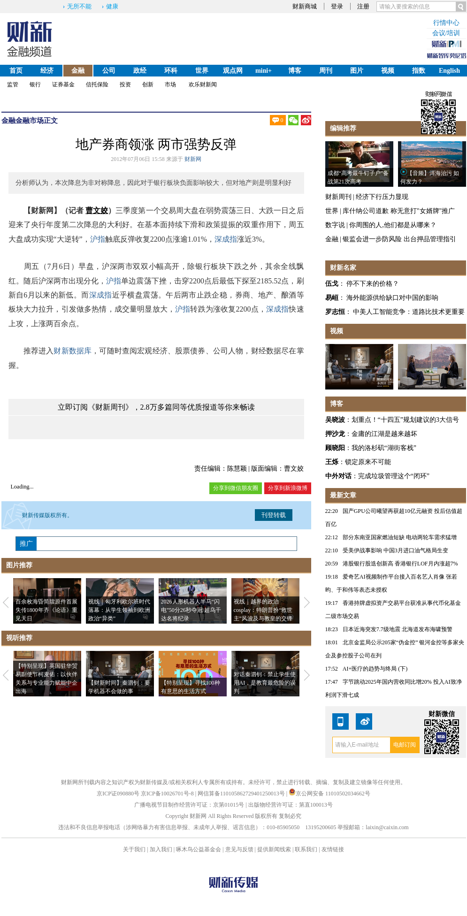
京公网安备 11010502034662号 (329, 793)
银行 (35, 84)
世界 (201, 70)
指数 (418, 70)
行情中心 (446, 22)
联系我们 (306, 849)
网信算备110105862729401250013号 (242, 793)
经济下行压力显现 (382, 196)
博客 (294, 70)
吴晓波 (335, 419)
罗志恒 (335, 311)
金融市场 (29, 120)
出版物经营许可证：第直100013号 (290, 805)
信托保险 (97, 84)
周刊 (325, 70)
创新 (147, 84)
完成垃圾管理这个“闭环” (393, 476)
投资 (125, 84)
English (449, 70)
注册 (363, 6)
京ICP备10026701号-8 (168, 793)
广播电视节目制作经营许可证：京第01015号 (189, 805)
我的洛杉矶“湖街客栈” (384, 447)
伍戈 (331, 283)
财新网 (192, 159)
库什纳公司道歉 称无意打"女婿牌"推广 (399, 210)
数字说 (335, 225)
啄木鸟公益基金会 (199, 849)
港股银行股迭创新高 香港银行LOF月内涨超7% (400, 563)
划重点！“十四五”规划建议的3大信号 (405, 419)
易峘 (331, 297)
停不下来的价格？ (372, 283)
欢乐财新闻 (203, 84)
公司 (108, 70)
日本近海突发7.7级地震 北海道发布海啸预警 (397, 629)
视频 (387, 70)
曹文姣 (96, 210)
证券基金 (63, 84)
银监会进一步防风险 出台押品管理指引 (399, 239)
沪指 (97, 239)
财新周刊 (338, 196)
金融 (77, 70)
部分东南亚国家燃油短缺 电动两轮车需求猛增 (400, 537)
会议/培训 (446, 33)
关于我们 (134, 849)
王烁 (331, 462)
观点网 (233, 70)
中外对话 (338, 476)
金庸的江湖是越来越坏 (384, 433)
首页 (16, 70)
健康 (112, 6)
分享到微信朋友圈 (235, 488)
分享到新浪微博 (287, 488)
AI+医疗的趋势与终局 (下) (375, 668)
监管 (12, 84)
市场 (170, 84)
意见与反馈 (239, 849)
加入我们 (161, 849)
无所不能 (79, 6)
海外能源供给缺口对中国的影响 (392, 297)
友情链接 (333, 849)
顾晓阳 (335, 447)
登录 (337, 6)
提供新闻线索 (274, 849)
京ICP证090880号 (118, 793)
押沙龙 (335, 433)
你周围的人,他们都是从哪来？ (392, 225)
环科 (170, 70)
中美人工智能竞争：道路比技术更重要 (409, 311)
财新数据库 (73, 351)
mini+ (263, 70)
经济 (47, 70)
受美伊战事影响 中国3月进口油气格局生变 (395, 550)
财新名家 (343, 267)
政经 (139, 70)
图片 (356, 70)
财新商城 (304, 6)
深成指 (225, 239)
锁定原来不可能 (368, 462)
